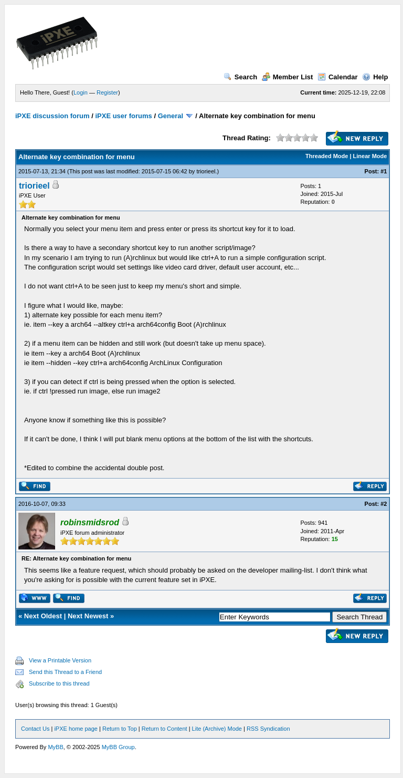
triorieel (205, 171)
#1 (383, 171)
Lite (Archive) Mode (217, 728)
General (170, 116)
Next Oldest (43, 616)
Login (80, 92)
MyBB (55, 747)
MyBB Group (118, 747)
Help (375, 77)
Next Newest (88, 616)
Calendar (337, 77)
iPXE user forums (123, 116)
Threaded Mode (326, 156)
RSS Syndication (268, 728)
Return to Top (119, 728)
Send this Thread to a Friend (65, 672)
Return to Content (164, 728)
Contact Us (35, 728)
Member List (287, 77)
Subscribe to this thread (59, 683)
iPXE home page (76, 728)
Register (107, 92)
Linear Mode (370, 156)
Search (240, 77)
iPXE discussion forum (52, 116)
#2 (383, 504)
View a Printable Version (60, 660)
